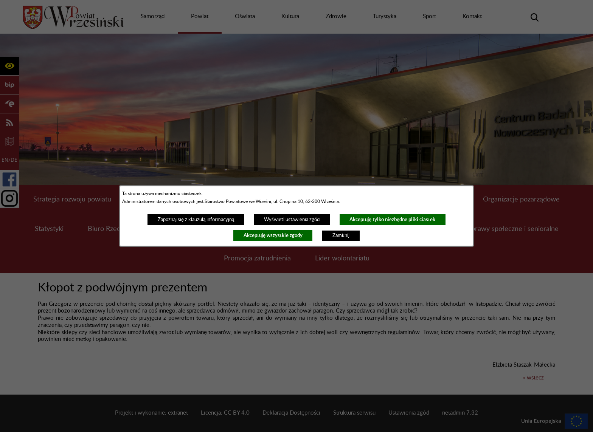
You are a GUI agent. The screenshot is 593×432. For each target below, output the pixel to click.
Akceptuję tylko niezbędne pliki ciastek (392, 219)
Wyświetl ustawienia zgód (292, 219)
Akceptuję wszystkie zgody (273, 235)
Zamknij (340, 235)
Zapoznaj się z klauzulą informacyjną (196, 219)
